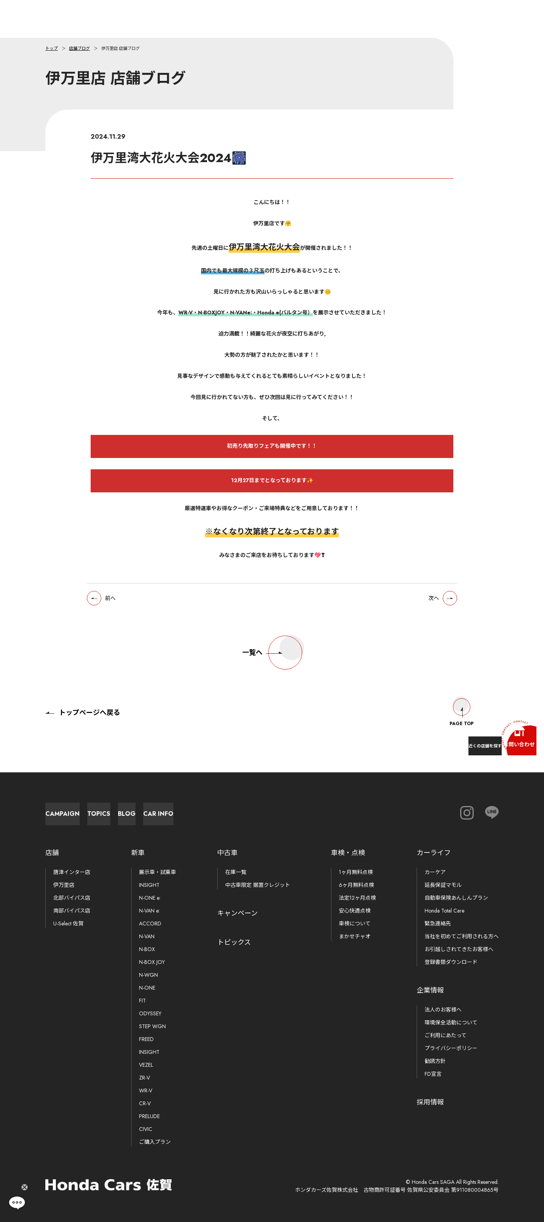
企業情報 (430, 990)
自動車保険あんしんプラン (456, 898)
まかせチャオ (355, 936)
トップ (51, 48)
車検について (355, 923)
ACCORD (150, 923)
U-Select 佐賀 (68, 923)
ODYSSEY (150, 1013)
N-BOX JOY (152, 962)
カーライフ (434, 853)
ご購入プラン (155, 1142)
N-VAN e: (149, 910)
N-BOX (147, 949)
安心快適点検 (355, 910)
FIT (142, 1000)
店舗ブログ (79, 48)
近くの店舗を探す (446, 740)
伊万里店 (63, 885)
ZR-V (144, 1077)
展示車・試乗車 (157, 872)
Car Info (332, 810)
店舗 (52, 853)
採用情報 (430, 1102)
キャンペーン (237, 913)
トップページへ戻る (82, 705)
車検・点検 (348, 853)
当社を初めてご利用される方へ (462, 936)
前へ (116, 607)
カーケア (435, 872)
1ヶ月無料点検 (356, 872)
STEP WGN (152, 1026)
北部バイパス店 (71, 898)
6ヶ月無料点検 (356, 885)
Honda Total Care (444, 910)
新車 (138, 853)
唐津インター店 (71, 872)
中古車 (227, 853)
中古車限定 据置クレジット (257, 885)
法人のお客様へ (443, 1009)
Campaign (83, 810)
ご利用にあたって (446, 1035)
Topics (166, 810)
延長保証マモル (443, 885)
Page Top (462, 705)
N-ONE (147, 988)
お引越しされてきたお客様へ (459, 949)
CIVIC (145, 1129)
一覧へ (272, 664)
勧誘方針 (435, 1061)
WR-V (145, 1090)
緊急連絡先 (438, 923)
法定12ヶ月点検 (357, 898)
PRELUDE (149, 1116)
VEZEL (146, 1065)
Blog (249, 810)
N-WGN (148, 975)
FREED (146, 1039)
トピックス (234, 942)
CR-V (145, 1103)
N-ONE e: (150, 898)
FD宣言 (433, 1074)
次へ (427, 607)
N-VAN (147, 936)
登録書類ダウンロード (451, 962)
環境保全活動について (451, 1022)
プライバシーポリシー (451, 1048)
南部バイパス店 (71, 910)
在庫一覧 (235, 872)
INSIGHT (149, 885)
